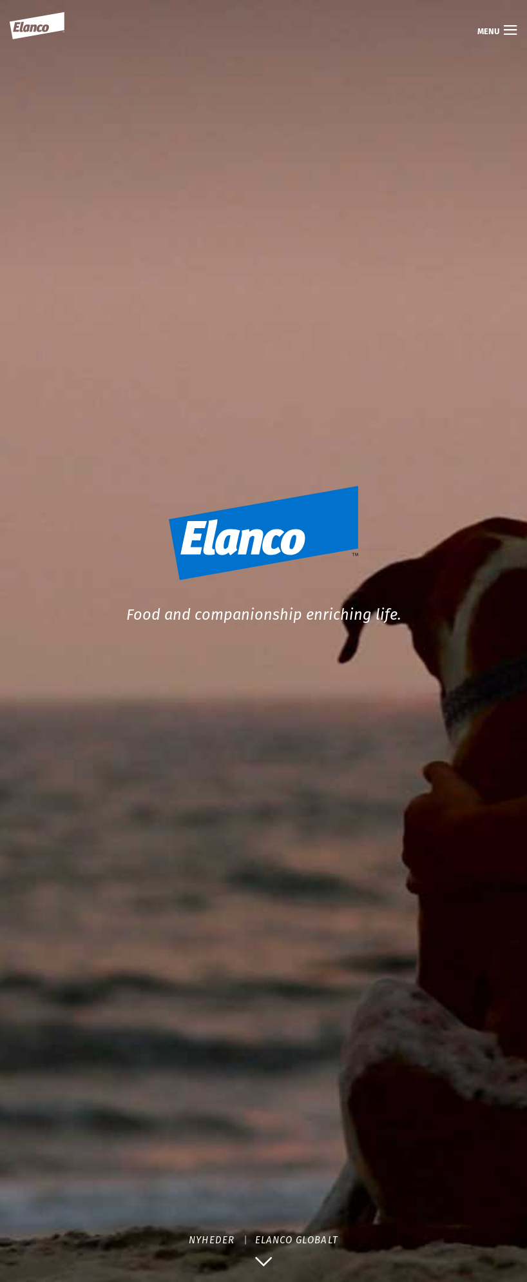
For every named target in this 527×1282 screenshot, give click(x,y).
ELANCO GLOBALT (296, 1240)
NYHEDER (211, 1240)
